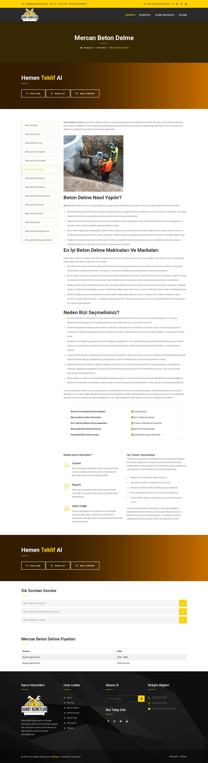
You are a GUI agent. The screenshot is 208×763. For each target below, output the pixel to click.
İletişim (70, 728)
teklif (48, 77)
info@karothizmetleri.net (36, 4)
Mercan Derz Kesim (34, 213)
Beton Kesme (73, 713)
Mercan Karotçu (32, 134)
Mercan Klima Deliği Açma (37, 231)
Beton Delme (73, 708)
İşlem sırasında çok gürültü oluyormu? (41, 611)
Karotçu (70, 703)
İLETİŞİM (183, 15)
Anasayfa (130, 15)
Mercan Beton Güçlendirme (37, 196)
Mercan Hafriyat (32, 222)
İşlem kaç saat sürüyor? (34, 603)
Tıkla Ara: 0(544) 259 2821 (159, 4)
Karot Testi (72, 718)
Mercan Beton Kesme (35, 178)
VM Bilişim (55, 757)
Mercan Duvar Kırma (34, 205)
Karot (69, 698)
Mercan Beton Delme (34, 169)
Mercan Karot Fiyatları (35, 152)
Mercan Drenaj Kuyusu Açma (38, 240)
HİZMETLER (145, 15)
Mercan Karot (31, 125)
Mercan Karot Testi (33, 143)
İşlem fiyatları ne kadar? (34, 620)
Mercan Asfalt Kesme (35, 187)
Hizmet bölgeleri (165, 15)
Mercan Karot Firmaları (35, 160)
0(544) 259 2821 (159, 697)
